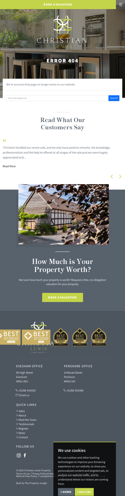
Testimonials (25, 424)
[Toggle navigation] (120, 4)
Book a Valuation (58, 4)
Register (22, 428)
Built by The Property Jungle (31, 483)
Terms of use (23, 473)
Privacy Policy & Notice (44, 473)
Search (114, 98)
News (20, 433)
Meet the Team (26, 419)
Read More (9, 166)
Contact (22, 437)
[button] (111, 176)
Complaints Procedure (52, 476)
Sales (20, 411)
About (21, 415)
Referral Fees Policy (26, 476)
